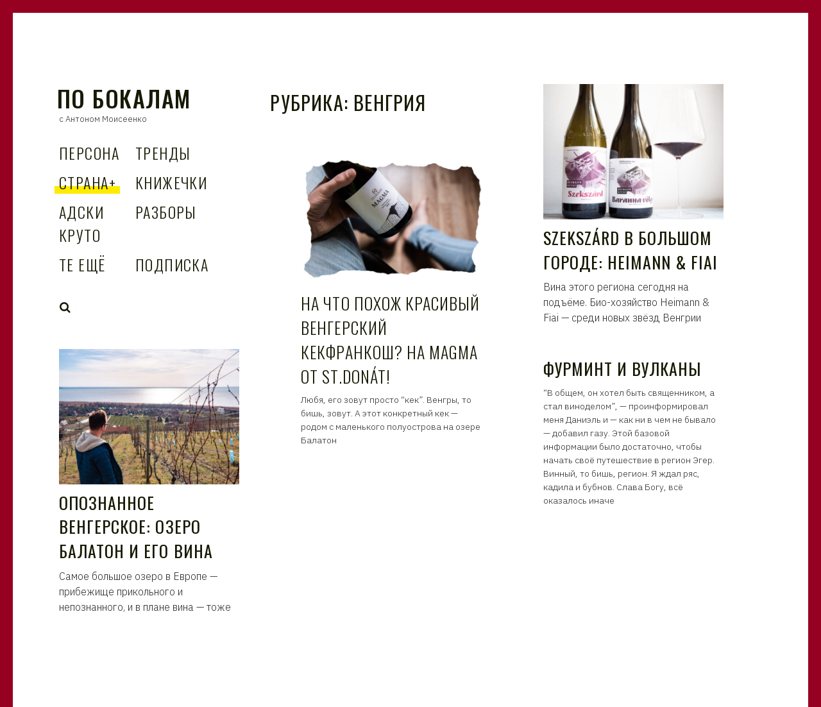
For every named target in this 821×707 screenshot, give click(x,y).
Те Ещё (82, 264)
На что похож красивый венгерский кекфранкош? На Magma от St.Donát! (390, 339)
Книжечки (171, 182)
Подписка (172, 264)
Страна (87, 182)
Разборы (166, 211)
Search (65, 307)
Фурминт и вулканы (622, 368)
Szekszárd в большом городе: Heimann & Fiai (630, 250)
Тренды (163, 152)
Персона (89, 152)
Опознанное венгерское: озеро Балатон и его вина (136, 526)
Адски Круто (81, 223)
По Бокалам (123, 98)
